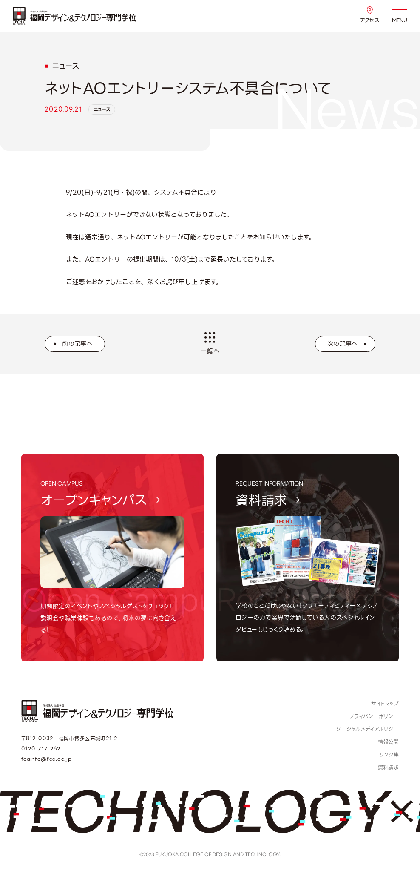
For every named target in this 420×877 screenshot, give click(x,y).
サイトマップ (385, 703)
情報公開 (388, 742)
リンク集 (389, 754)
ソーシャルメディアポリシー (367, 729)
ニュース (102, 109)
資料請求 (388, 767)
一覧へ (210, 343)
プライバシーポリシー (374, 716)
